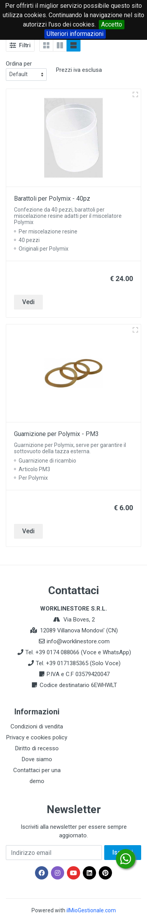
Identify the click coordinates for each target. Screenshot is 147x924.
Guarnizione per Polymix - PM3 (56, 434)
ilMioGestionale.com (91, 910)
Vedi (28, 302)
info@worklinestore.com (78, 641)
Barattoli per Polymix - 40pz (52, 198)
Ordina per (19, 63)
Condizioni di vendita (36, 726)
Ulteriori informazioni (75, 33)
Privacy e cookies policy (36, 737)
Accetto (111, 24)
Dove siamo (37, 759)
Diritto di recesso (37, 748)
